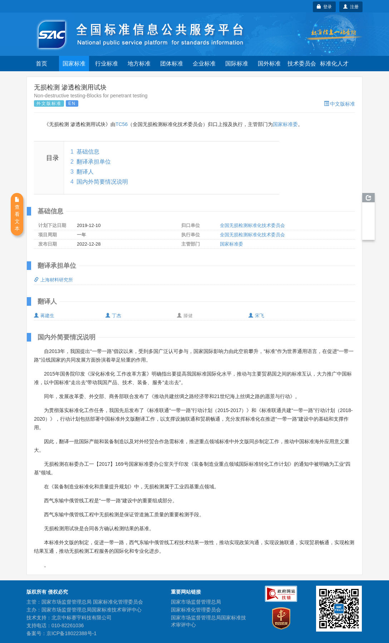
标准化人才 (334, 64)
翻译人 (85, 172)
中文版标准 (339, 104)
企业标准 (204, 64)
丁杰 (113, 315)
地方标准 (139, 64)
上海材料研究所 (53, 279)
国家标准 (74, 64)
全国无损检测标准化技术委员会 (252, 225)
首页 (41, 64)
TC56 (121, 124)
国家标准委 (285, 124)
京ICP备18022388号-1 (71, 633)
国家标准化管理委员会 (196, 610)
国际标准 (236, 64)
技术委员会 (301, 64)
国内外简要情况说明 (102, 182)
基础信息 (88, 152)
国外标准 (269, 64)
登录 (324, 6)
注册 (351, 6)
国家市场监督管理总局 (196, 602)
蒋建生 (44, 315)
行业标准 (106, 64)
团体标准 (171, 64)
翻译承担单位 (94, 162)
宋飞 (256, 315)
